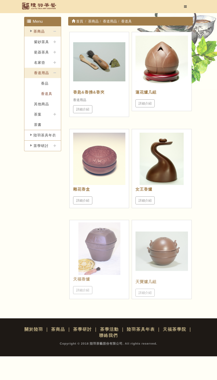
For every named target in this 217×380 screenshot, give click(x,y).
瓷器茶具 (41, 52)
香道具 (46, 94)
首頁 (77, 21)
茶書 (37, 125)
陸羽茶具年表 (45, 135)
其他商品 (41, 104)
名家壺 (39, 62)
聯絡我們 (108, 335)
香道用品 (41, 73)
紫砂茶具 (41, 42)
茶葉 (37, 114)
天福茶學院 (174, 329)
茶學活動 (109, 329)
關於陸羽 (33, 329)
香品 (45, 83)
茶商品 (39, 31)
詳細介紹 (82, 109)
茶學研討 (41, 146)
